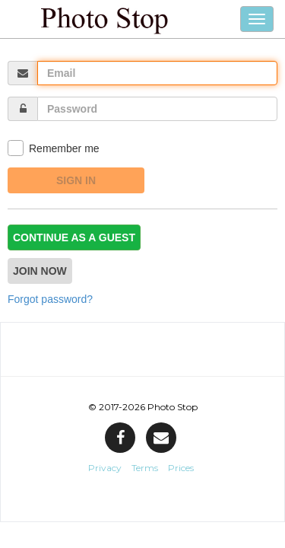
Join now (40, 271)
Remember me (54, 148)
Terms (144, 467)
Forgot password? (50, 299)
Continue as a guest (74, 237)
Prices (181, 467)
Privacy (105, 467)
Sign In (76, 180)
